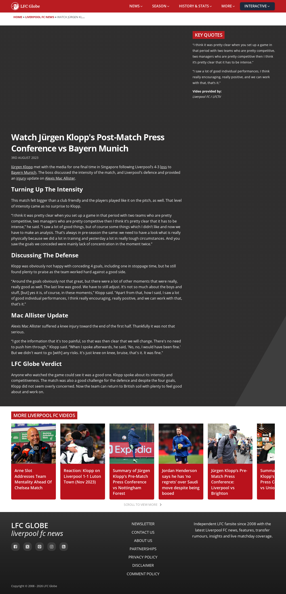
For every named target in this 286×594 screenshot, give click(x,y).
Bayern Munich (23, 172)
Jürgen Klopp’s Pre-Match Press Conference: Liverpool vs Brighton (229, 482)
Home (17, 17)
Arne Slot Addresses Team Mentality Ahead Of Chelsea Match (33, 479)
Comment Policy (143, 573)
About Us (143, 540)
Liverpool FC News (39, 17)
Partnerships (143, 548)
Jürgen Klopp (22, 166)
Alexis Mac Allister (60, 178)
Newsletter (143, 523)
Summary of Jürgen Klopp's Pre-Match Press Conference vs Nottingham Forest (131, 482)
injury (21, 178)
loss (163, 166)
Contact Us (143, 532)
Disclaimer (143, 565)
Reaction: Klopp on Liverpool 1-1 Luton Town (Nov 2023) (82, 476)
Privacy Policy (143, 557)
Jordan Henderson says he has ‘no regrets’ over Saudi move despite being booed (181, 482)
